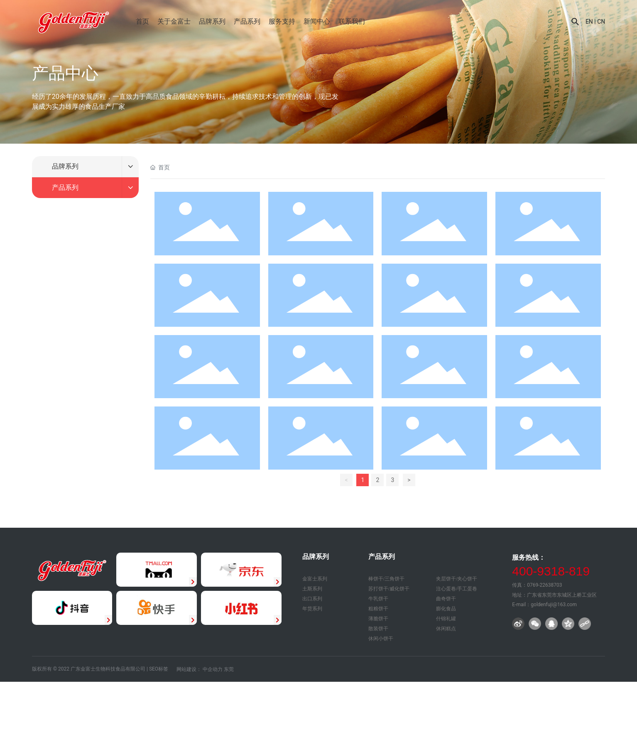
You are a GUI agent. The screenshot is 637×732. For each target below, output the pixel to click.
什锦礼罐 (446, 619)
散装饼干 (378, 629)
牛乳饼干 (378, 599)
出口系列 (312, 599)
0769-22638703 (544, 585)
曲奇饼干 (446, 599)
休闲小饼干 (380, 638)
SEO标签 (158, 669)
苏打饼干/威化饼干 (388, 589)
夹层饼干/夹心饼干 (456, 579)
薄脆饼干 (378, 619)
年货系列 (312, 609)
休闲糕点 (446, 629)
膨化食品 (446, 609)
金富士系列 (314, 579)
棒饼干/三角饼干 (386, 579)
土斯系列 (312, 589)
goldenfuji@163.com (554, 604)
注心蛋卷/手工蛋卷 (456, 589)
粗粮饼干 (378, 609)
